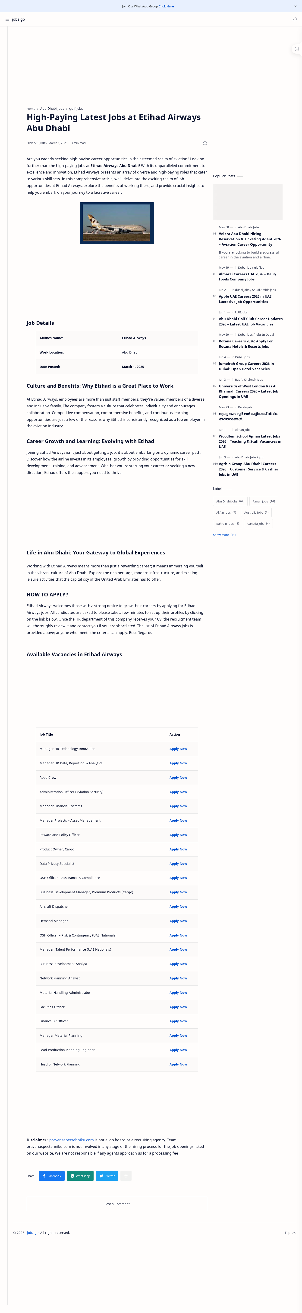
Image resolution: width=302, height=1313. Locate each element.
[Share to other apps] (131, 1177)
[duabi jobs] (248, 291)
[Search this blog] (96, 19)
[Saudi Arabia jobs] (269, 291)
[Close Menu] (294, 6)
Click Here (166, 6)
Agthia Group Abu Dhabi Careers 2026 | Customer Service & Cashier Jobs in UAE (253, 470)
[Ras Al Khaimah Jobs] (254, 381)
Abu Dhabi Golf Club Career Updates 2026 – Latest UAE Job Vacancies (256, 323)
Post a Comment (122, 1205)
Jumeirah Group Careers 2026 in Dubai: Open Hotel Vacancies (251, 368)
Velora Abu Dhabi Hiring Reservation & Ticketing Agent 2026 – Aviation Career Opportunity (255, 240)
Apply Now (183, 750)
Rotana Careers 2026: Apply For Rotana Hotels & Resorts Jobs (251, 345)
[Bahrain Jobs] (232, 525)
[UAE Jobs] (246, 314)
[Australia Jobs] (261, 513)
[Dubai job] (250, 269)
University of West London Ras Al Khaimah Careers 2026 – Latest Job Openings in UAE (253, 392)
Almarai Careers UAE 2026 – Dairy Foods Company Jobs (252, 278)
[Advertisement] (127, 65)
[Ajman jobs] (247, 431)
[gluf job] (264, 269)
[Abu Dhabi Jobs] (253, 228)
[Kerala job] (250, 408)
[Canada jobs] (263, 525)
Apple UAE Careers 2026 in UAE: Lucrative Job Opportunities (251, 300)
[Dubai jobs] (251, 336)
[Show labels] (231, 536)
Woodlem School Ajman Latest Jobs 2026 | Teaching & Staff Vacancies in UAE (255, 442)
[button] (293, 19)
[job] (266, 459)
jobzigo (19, 19)
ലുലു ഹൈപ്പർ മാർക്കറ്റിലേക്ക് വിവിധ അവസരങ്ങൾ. (253, 418)
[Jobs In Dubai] (270, 336)
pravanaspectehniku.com (76, 1141)
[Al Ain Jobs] (231, 513)
